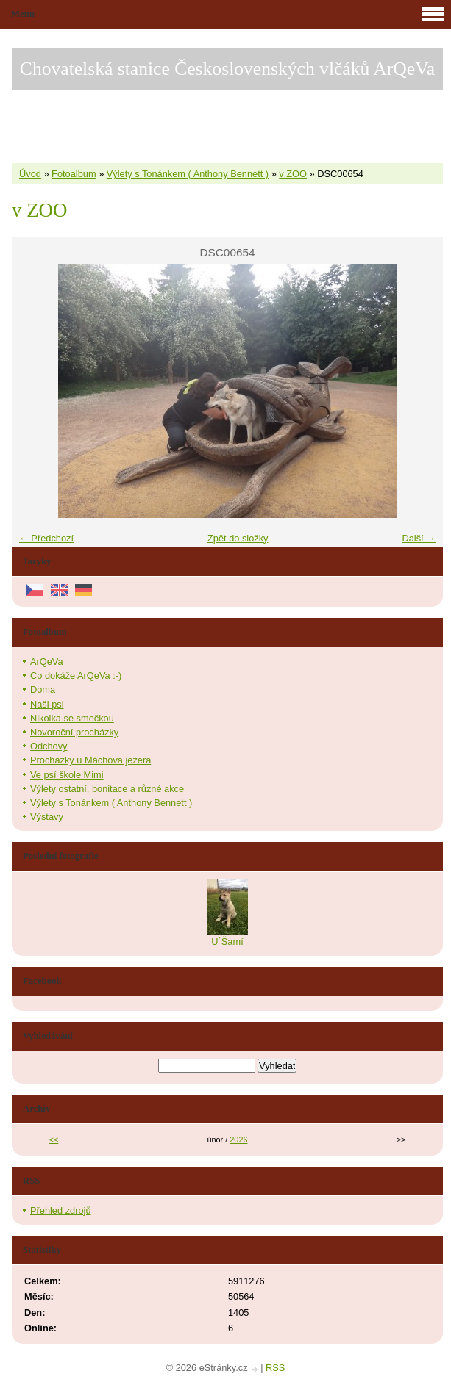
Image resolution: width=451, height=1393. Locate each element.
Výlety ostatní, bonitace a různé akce (107, 788)
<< (54, 1139)
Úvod (30, 173)
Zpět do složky (238, 538)
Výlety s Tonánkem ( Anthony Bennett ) (188, 173)
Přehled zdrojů (60, 1210)
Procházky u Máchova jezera (90, 760)
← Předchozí (46, 538)
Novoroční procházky (74, 732)
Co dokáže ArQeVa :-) (75, 675)
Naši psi (47, 704)
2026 (238, 1139)
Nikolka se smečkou (72, 718)
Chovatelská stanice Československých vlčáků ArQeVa (227, 68)
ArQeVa (46, 661)
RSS (275, 1367)
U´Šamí (227, 941)
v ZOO (293, 173)
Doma (42, 689)
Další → (419, 538)
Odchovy (49, 746)
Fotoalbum (74, 173)
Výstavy (46, 816)
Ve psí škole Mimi (67, 774)
